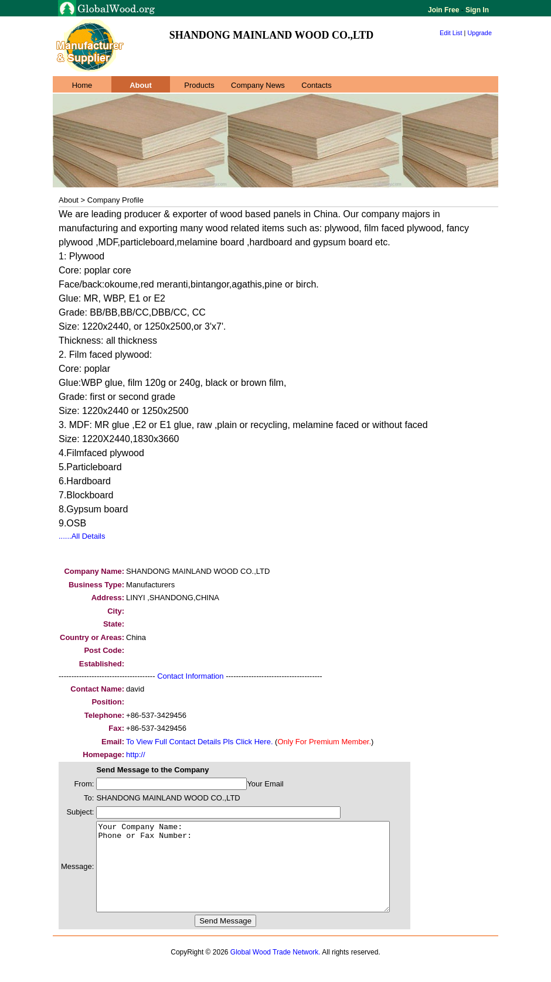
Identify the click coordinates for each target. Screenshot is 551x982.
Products (199, 85)
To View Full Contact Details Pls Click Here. (199, 741)
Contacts (316, 85)
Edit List (451, 32)
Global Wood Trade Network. (275, 970)
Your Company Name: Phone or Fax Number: (260, 875)
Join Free (444, 10)
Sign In (476, 10)
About (141, 85)
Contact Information (190, 676)
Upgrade (479, 32)
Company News (258, 85)
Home (82, 85)
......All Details (82, 536)
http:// (135, 754)
